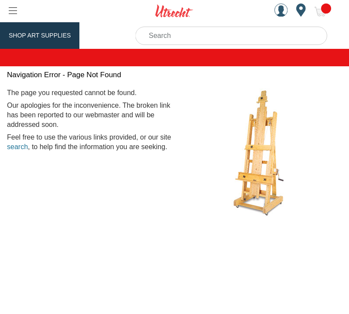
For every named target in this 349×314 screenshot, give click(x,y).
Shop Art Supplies (40, 35)
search (17, 146)
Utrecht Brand (114, 35)
